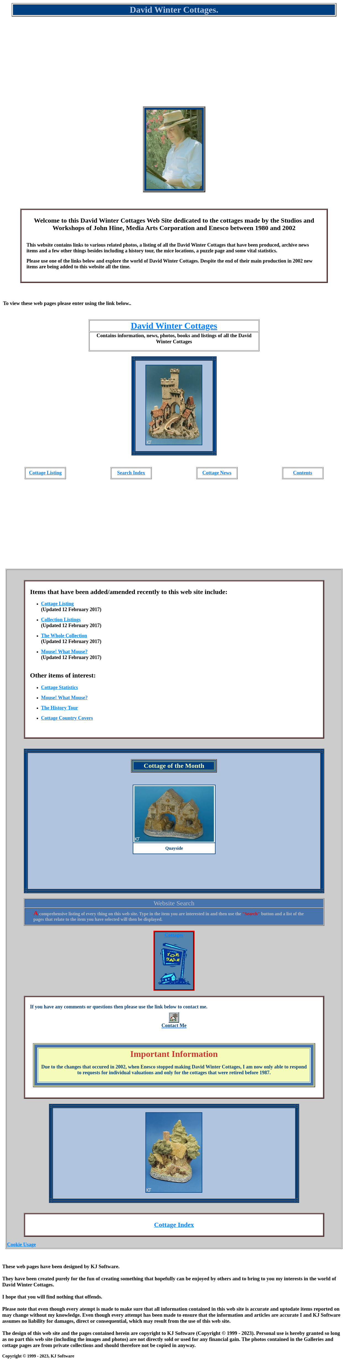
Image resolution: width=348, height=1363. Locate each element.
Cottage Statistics (59, 687)
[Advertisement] (174, 65)
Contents (302, 473)
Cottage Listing (45, 473)
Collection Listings (61, 619)
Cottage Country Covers (67, 718)
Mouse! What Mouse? (64, 651)
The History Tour (59, 708)
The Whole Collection (64, 635)
